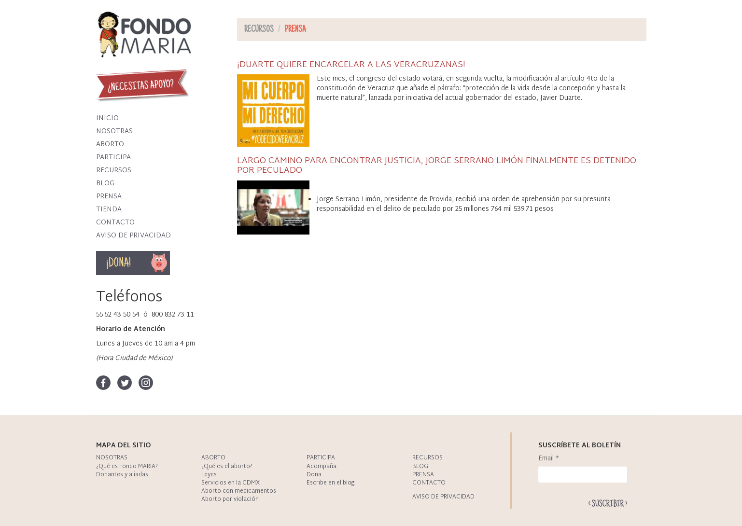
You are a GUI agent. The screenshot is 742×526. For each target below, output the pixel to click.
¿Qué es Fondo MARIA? (127, 466)
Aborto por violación (230, 499)
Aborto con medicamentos (238, 491)
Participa (113, 158)
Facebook (103, 382)
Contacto (115, 223)
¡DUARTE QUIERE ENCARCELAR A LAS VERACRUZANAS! (351, 65)
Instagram (146, 382)
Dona (159, 263)
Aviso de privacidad (133, 236)
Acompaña (321, 466)
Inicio (107, 118)
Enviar (607, 503)
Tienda (109, 210)
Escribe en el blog (330, 483)
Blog (105, 184)
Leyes (209, 475)
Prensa (109, 197)
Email (548, 459)
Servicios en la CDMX (230, 483)
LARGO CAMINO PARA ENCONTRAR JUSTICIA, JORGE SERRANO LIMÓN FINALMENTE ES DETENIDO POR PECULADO (436, 166)
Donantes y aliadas (122, 475)
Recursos (113, 171)
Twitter (124, 382)
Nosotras (114, 131)
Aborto (110, 144)
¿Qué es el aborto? (226, 466)
